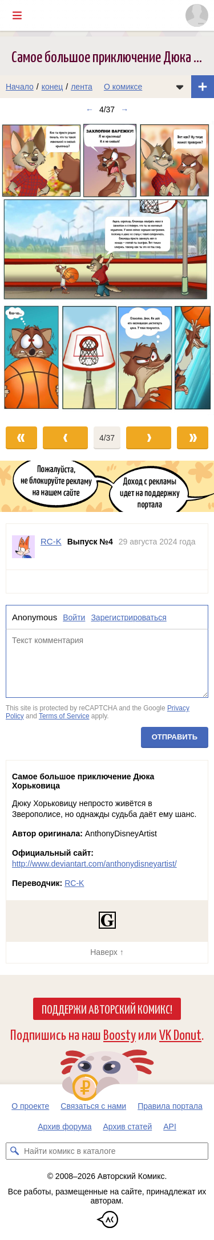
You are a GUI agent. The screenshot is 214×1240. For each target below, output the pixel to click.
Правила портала (170, 1106)
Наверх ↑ (106, 952)
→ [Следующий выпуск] (124, 109)
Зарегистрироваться (128, 617)
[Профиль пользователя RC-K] (23, 546)
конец (52, 86)
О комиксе (123, 86)
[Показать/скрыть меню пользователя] (196, 15)
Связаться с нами (93, 1106)
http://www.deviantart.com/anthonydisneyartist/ (94, 863)
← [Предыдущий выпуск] (90, 109)
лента (81, 86)
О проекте (30, 1106)
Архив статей (127, 1126)
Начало (20, 86)
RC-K (74, 883)
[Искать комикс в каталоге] (14, 1151)
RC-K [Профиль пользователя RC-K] (51, 541)
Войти (74, 617)
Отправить (174, 737)
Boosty (119, 1034)
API (169, 1126)
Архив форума (64, 1126)
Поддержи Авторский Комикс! (107, 1008)
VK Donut (180, 1034)
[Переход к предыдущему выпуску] (27, 268)
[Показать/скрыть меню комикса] (179, 86)
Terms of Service (64, 716)
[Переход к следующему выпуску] (107, 268)
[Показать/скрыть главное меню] (17, 15)
